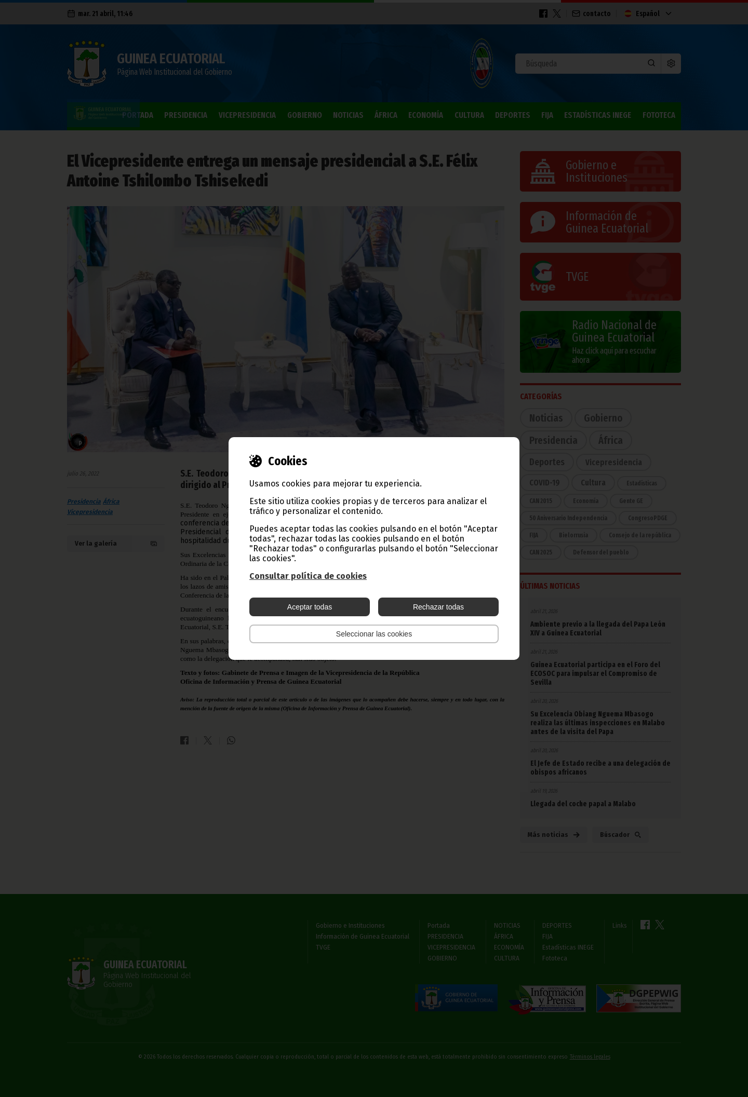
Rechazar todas (438, 607)
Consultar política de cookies (308, 576)
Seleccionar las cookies (374, 634)
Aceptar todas (309, 607)
